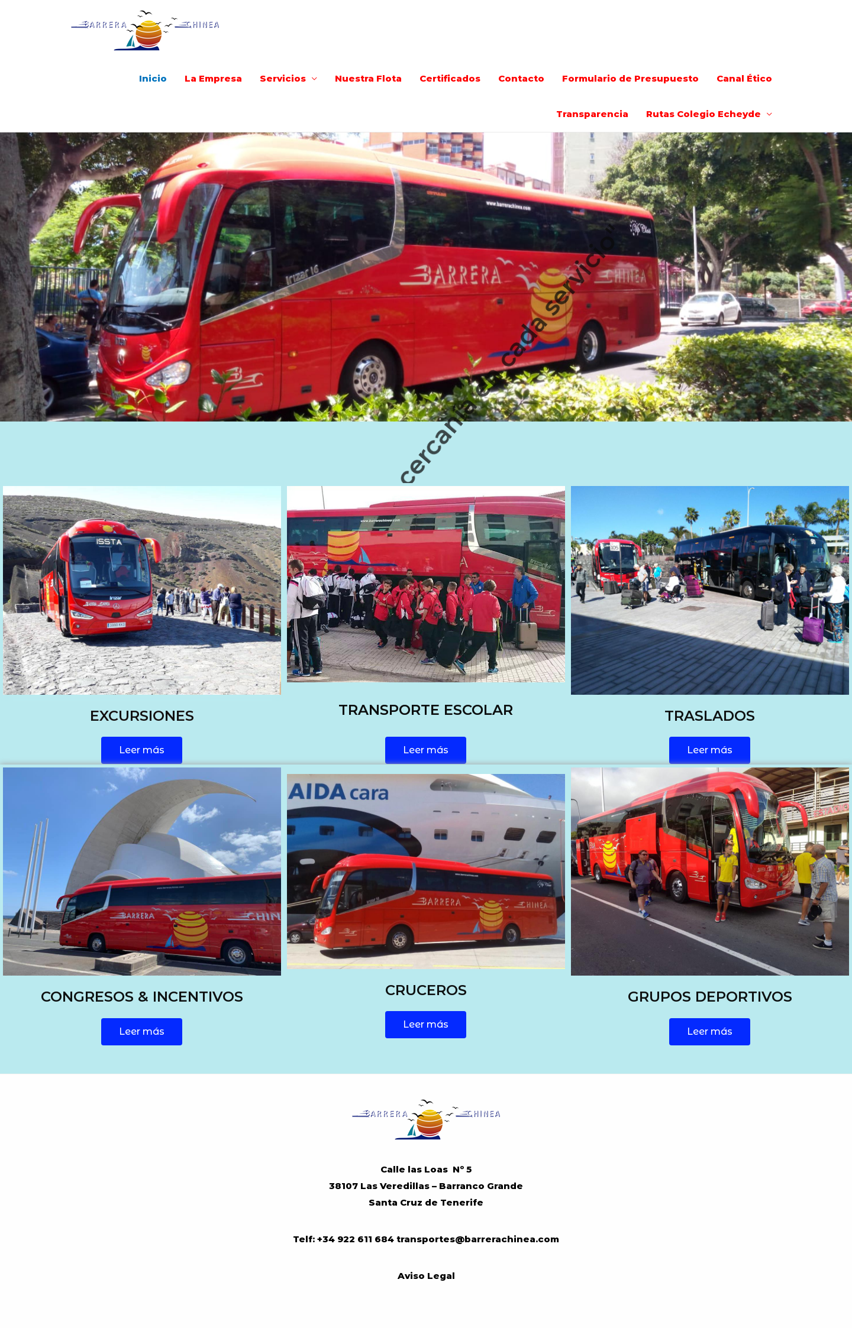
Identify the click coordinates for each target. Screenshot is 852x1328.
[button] (141, 750)
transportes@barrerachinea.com (477, 1239)
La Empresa (213, 78)
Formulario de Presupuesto (630, 78)
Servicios (283, 78)
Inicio (153, 78)
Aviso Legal (426, 1275)
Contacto (521, 78)
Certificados (449, 78)
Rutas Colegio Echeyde (703, 113)
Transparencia (592, 113)
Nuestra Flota (368, 78)
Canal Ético (744, 78)
